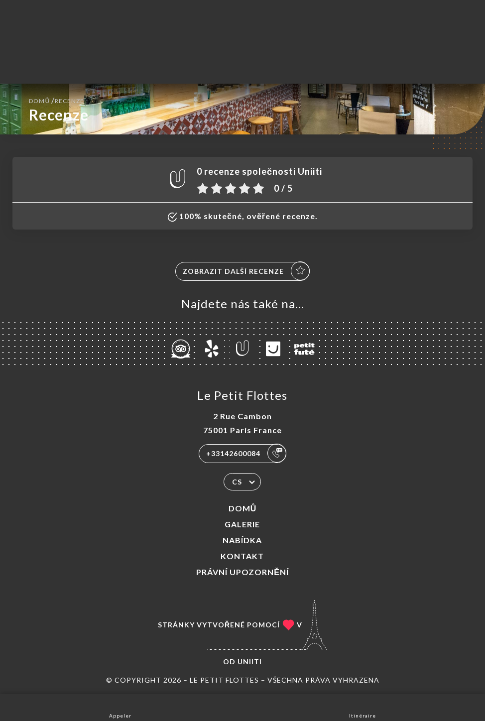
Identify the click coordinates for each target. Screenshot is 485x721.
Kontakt (242, 556)
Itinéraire (362, 707)
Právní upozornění (242, 572)
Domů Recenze (56, 100)
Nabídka (242, 540)
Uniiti (250, 661)
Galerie (242, 524)
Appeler (120, 707)
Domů (243, 508)
